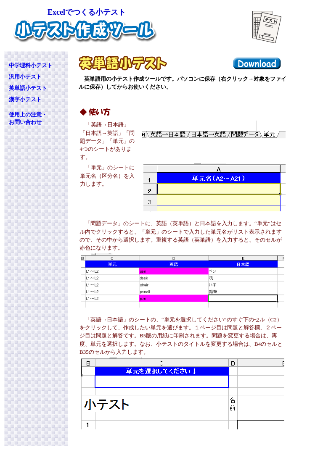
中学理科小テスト (31, 65)
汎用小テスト (25, 77)
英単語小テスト (28, 88)
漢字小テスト (25, 99)
